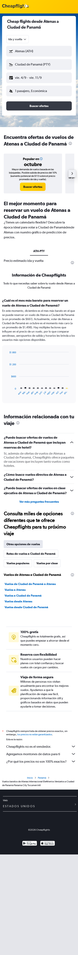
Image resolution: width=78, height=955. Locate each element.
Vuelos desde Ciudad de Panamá (26, 607)
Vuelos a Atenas (15, 589)
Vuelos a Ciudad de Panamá (23, 595)
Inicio (30, 777)
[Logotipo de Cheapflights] (15, 6)
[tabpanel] (39, 352)
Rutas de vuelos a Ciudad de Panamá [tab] (31, 553)
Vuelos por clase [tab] (47, 563)
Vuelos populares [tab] (17, 563)
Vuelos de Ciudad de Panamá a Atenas (30, 584)
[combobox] (17, 39)
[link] (33, 187)
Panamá (42, 777)
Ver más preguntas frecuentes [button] (39, 501)
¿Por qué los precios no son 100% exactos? (41, 761)
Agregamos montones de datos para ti (41, 753)
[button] (39, 51)
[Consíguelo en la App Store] (47, 844)
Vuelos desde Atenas (18, 601)
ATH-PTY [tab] (39, 251)
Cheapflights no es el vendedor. (41, 746)
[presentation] (70, 143)
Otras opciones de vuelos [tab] (23, 544)
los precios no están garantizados (34, 734)
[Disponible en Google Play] (29, 844)
